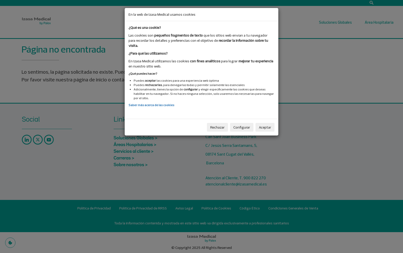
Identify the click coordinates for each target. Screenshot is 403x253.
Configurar (241, 127)
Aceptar (265, 127)
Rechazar (217, 127)
